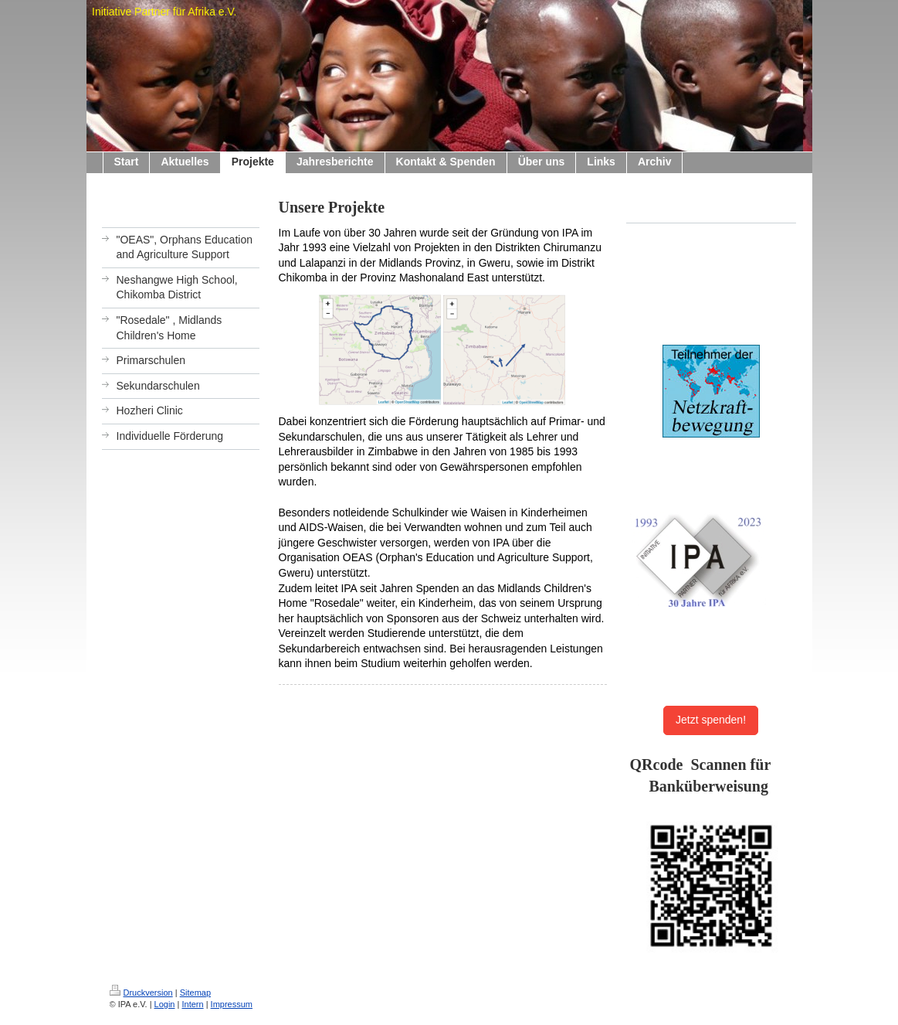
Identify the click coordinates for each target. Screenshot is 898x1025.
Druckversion (141, 992)
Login (164, 1004)
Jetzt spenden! (711, 719)
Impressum (231, 1004)
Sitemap (195, 992)
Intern (192, 1004)
